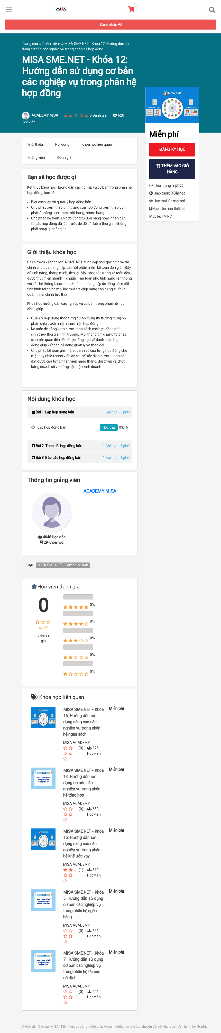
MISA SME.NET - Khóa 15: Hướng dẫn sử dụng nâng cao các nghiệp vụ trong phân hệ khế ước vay (83, 844)
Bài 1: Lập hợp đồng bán (53, 412)
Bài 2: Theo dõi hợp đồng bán (57, 446)
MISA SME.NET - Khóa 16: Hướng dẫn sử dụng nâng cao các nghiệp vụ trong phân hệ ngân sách (83, 722)
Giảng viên (36, 157)
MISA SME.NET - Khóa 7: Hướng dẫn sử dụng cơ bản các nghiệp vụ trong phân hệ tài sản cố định (83, 965)
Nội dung (62, 144)
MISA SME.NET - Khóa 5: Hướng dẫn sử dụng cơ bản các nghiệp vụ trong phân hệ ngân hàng (83, 904)
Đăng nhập (111, 24)
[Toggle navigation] (9, 9)
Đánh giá (64, 157)
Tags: (30, 564)
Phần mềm (53, 44)
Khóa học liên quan (97, 144)
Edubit (202, 1026)
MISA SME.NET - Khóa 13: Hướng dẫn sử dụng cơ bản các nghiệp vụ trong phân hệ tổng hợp (83, 783)
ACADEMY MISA (100, 491)
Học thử (109, 427)
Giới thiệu (35, 144)
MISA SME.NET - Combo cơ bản (63, 565)
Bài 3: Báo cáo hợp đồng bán (56, 458)
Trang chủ (32, 44)
